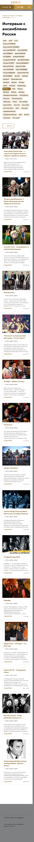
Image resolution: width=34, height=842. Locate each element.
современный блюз (9, 111)
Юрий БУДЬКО (7, 76)
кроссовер (25, 105)
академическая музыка (10, 95)
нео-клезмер (23, 101)
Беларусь (6, 79)
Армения (25, 76)
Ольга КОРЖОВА (8, 69)
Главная (4, 16)
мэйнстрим (6, 101)
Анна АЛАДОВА (22, 50)
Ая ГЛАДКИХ (7, 56)
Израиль (14, 82)
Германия (6, 82)
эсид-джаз (6, 118)
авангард (21, 92)
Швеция (13, 92)
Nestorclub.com (10, 826)
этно (16, 40)
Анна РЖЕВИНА (8, 53)
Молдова (12, 85)
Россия (5, 89)
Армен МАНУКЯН (20, 53)
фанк (20, 114)
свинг (17, 108)
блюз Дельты (24, 95)
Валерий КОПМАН (18, 56)
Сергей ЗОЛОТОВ (22, 73)
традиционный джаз (10, 114)
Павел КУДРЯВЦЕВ (21, 69)
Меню (20, 7)
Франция (6, 92)
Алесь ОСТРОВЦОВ (9, 44)
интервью (11, 16)
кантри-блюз (7, 105)
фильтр (8, 125)
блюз (5, 40)
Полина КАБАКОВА (9, 73)
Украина (20, 89)
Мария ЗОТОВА (20, 66)
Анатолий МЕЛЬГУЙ (9, 50)
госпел (15, 101)
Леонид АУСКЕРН (8, 63)
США (13, 89)
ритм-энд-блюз (8, 108)
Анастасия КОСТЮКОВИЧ (11, 47)
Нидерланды (21, 85)
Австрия (17, 76)
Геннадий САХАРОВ (9, 60)
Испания (21, 82)
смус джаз (24, 108)
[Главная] (16, 2)
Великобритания (16, 79)
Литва (5, 85)
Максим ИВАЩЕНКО (22, 63)
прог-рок (17, 105)
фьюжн (26, 114)
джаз (10, 40)
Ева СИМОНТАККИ (23, 60)
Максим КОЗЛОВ (8, 66)
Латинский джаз (17, 98)
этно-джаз (16, 118)
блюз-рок (6, 98)
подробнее (8, 171)
